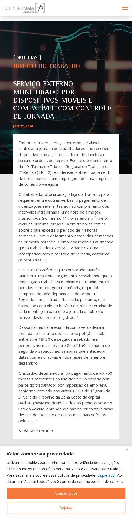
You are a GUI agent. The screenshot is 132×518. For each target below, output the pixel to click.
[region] (66, 482)
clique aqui (106, 475)
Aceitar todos (66, 493)
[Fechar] (126, 450)
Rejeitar (66, 507)
